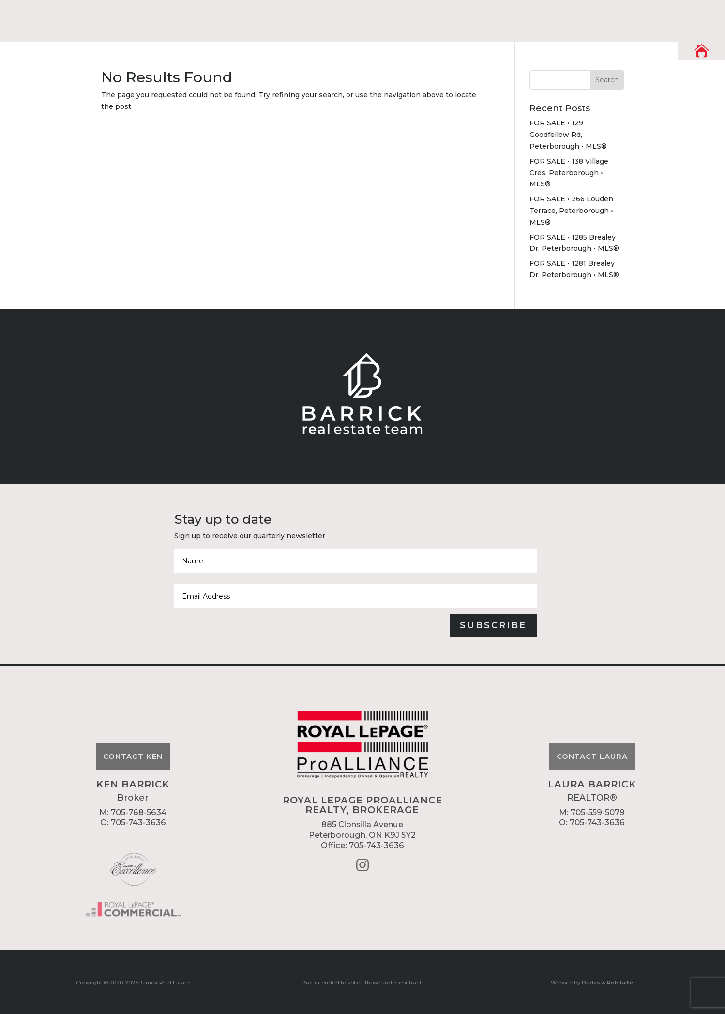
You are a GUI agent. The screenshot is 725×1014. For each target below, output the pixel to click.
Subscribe (493, 625)
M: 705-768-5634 (132, 812)
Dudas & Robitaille (607, 982)
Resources (519, 18)
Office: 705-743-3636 (362, 845)
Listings (585, 18)
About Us (450, 18)
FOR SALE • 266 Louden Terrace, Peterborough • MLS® (571, 211)
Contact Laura (592, 756)
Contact (646, 18)
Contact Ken (133, 756)
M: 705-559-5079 (592, 812)
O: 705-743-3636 (133, 822)
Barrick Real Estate (164, 982)
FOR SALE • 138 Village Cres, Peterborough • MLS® (568, 173)
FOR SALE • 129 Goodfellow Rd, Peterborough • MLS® (568, 135)
